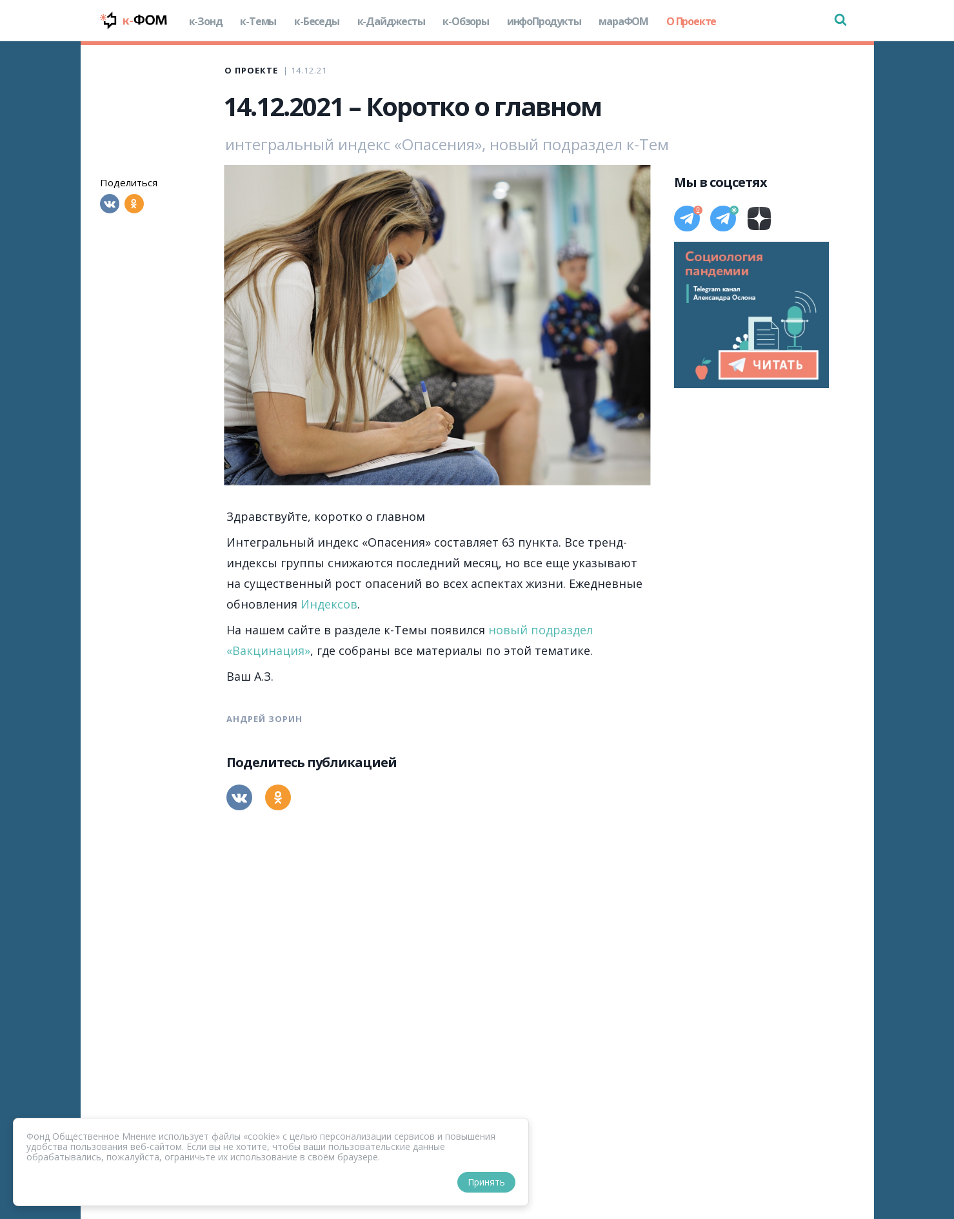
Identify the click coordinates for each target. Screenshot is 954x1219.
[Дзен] (759, 218)
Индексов (329, 604)
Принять (486, 1182)
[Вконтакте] (109, 203)
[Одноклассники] (134, 203)
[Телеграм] (687, 218)
